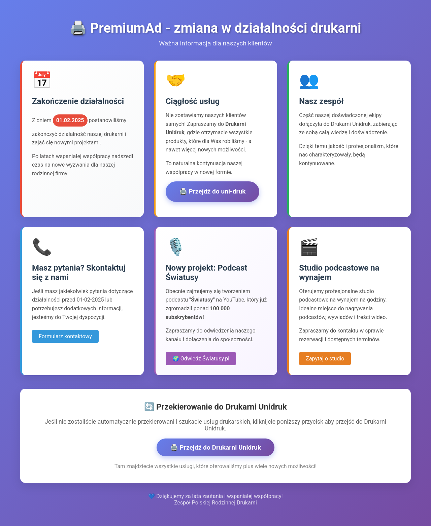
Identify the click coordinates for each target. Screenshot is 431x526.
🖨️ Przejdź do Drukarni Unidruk (215, 447)
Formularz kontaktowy (65, 336)
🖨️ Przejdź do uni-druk (212, 191)
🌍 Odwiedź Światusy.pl (201, 358)
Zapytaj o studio (325, 358)
